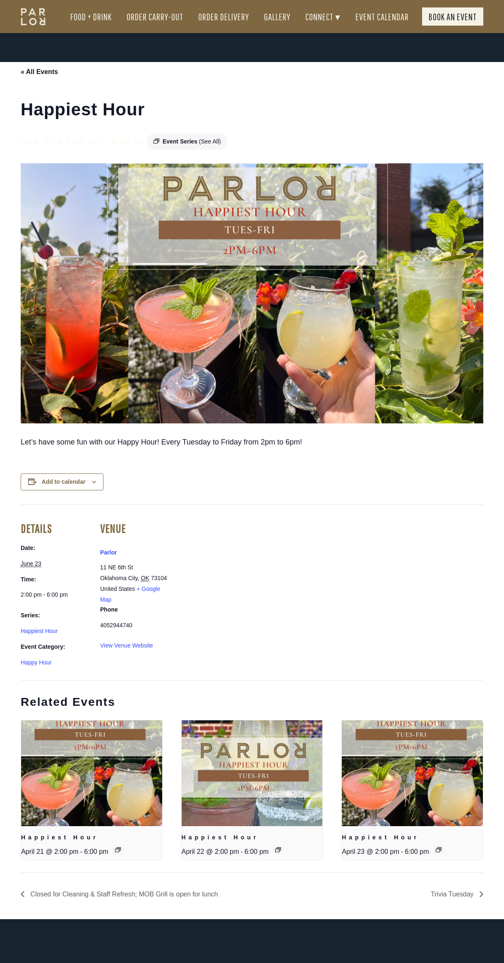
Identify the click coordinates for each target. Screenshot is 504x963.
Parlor (108, 567)
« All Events (39, 86)
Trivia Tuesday (453, 909)
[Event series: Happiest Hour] (118, 864)
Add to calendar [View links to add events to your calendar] (64, 496)
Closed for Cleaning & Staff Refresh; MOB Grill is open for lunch (123, 909)
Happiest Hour (39, 646)
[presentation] (91, 788)
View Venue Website (126, 660)
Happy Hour (36, 677)
